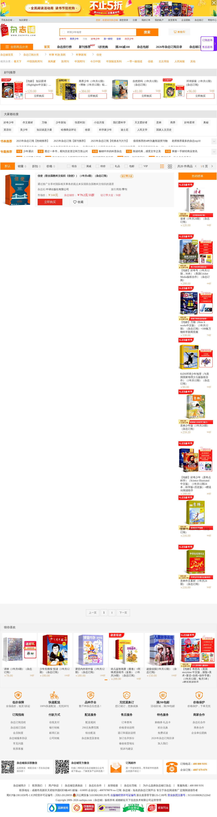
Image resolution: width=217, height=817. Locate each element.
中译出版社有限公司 (57, 189)
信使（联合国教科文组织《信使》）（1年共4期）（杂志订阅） (73, 176)
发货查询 (172, 20)
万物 (85, 39)
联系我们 (37, 785)
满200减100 (122, 46)
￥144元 (53, 195)
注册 (135, 20)
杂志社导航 (130, 785)
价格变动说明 (126, 727)
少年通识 (24, 151)
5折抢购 (103, 46)
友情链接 (113, 785)
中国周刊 (80, 61)
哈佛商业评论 (68, 129)
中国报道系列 (113, 61)
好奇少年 (9, 122)
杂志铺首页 (6, 54)
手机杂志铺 (8, 20)
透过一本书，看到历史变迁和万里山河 (63, 151)
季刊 (124, 189)
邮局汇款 (54, 733)
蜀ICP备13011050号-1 (19, 795)
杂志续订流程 (18, 727)
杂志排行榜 (64, 46)
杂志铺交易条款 (74, 785)
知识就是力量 (44, 129)
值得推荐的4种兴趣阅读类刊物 (150, 141)
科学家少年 (105, 129)
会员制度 (18, 733)
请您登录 (123, 20)
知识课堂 (24, 20)
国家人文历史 (164, 129)
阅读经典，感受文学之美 (143, 151)
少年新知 (61, 122)
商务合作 (199, 727)
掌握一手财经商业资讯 (181, 151)
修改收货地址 (126, 743)
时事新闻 (81, 54)
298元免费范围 (90, 727)
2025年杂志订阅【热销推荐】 (32, 141)
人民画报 (179, 61)
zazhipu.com (85, 800)
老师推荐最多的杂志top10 (186, 141)
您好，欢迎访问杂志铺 (107, 20)
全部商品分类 (16, 46)
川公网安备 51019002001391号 (91, 795)
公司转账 (54, 738)
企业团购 (185, 20)
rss (114, 790)
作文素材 (28, 122)
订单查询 (127, 722)
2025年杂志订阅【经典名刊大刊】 (110, 141)
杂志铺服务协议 (18, 738)
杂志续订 (199, 20)
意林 (158, 122)
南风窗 (52, 61)
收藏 (78, 202)
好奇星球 (189, 122)
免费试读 (163, 733)
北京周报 (164, 61)
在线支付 (54, 722)
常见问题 (18, 743)
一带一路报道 (134, 61)
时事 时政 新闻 (57, 54)
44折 (209, 283)
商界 (172, 122)
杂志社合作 (199, 722)
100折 (67, 675)
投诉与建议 (126, 748)
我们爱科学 (119, 122)
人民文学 (142, 129)
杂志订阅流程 (18, 722)
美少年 (24, 129)
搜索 (147, 32)
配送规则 (90, 722)
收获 (87, 129)
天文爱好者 (141, 122)
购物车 (179, 32)
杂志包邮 (143, 46)
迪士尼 (124, 129)
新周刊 (65, 61)
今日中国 (95, 61)
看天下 (17, 61)
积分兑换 (163, 727)
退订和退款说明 (127, 733)
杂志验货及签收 (90, 738)
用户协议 (54, 785)
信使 (99, 54)
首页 (47, 46)
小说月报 (99, 122)
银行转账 (54, 727)
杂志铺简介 (19, 785)
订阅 (118, 790)
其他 (192, 61)
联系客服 (18, 748)
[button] (106, 679)
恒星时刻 (80, 122)
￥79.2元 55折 (85, 195)
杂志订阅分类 (31, 54)
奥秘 (205, 122)
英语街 (7, 129)
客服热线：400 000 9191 (190, 785)
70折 (209, 335)
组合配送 (90, 733)
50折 (50, 91)
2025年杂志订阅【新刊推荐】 (70, 141)
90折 (209, 432)
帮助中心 (212, 20)
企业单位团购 (199, 733)
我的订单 (146, 20)
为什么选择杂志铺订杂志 (157, 785)
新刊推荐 (85, 46)
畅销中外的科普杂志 (107, 151)
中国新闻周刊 (34, 61)
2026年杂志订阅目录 (169, 46)
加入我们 (163, 743)
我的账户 (159, 20)
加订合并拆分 (126, 738)
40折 (209, 493)
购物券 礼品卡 (163, 722)
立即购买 (39, 96)
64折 (104, 91)
